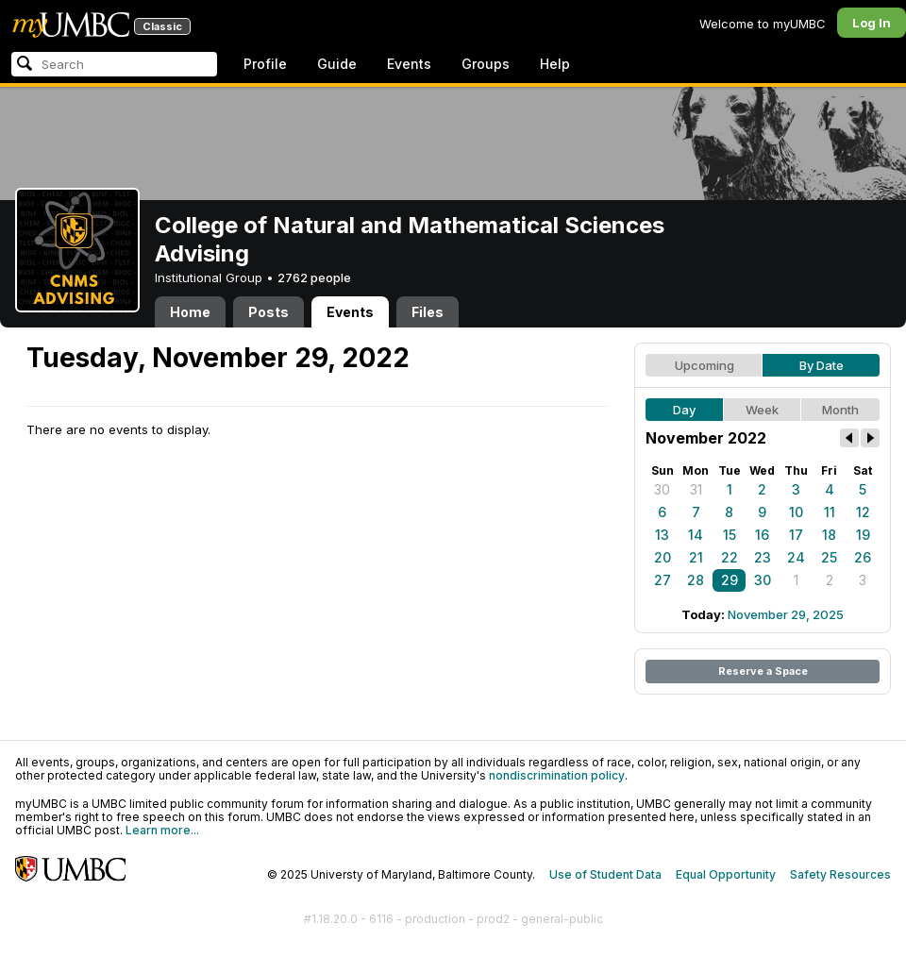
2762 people (314, 277)
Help (555, 64)
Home (190, 312)
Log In (871, 22)
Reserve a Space (763, 671)
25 (829, 557)
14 (695, 535)
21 (696, 557)
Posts (268, 312)
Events (409, 64)
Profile (265, 64)
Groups (485, 64)
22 (729, 557)
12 (863, 512)
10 (796, 512)
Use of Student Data (605, 874)
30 (662, 489)
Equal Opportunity (726, 874)
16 (762, 535)
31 (696, 489)
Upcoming (704, 365)
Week (762, 409)
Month (840, 409)
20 (662, 557)
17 (796, 535)
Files (427, 312)
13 (662, 535)
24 (796, 557)
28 (695, 580)
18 (829, 535)
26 (862, 557)
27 (662, 580)
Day (684, 409)
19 (863, 535)
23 (762, 557)
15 (729, 535)
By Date (821, 365)
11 (829, 512)
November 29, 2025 (786, 614)
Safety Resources (840, 874)
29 (729, 580)
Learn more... (162, 830)
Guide (337, 64)
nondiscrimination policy (557, 775)
